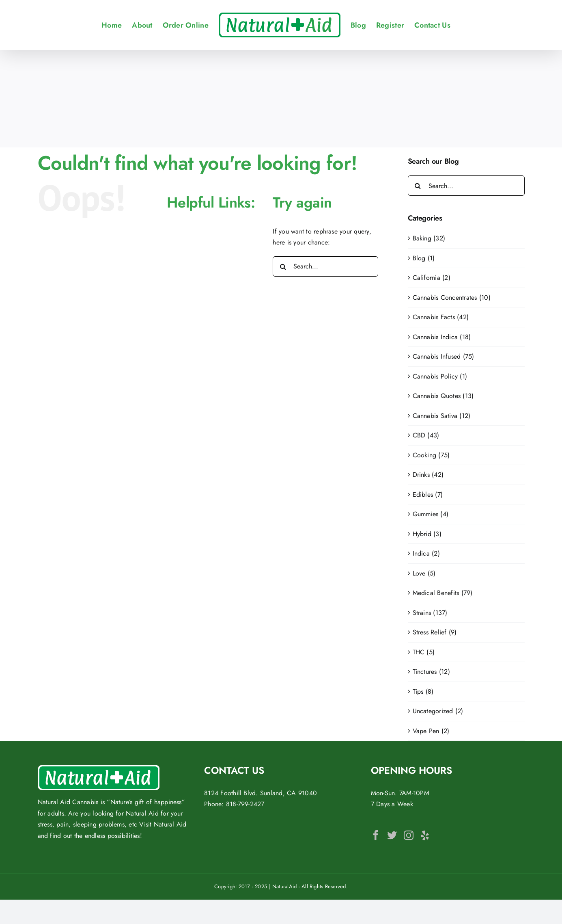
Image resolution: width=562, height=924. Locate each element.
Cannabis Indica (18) (442, 337)
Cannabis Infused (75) (443, 356)
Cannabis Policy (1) (440, 376)
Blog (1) (424, 258)
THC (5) (424, 652)
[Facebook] (376, 835)
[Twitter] (392, 835)
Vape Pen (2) (431, 731)
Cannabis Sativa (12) (442, 415)
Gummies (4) (431, 514)
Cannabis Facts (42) (441, 317)
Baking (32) (429, 238)
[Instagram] (408, 835)
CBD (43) (426, 435)
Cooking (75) (431, 455)
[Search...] (325, 266)
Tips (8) (423, 691)
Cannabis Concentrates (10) (452, 297)
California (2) (431, 277)
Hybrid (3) (427, 534)
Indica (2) (426, 553)
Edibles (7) (428, 494)
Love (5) (424, 573)
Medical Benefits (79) (443, 592)
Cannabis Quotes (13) (443, 395)
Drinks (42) (428, 474)
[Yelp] (425, 835)
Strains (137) (430, 612)
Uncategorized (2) (438, 711)
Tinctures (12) (431, 671)
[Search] (283, 266)
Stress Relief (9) (435, 632)
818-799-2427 (245, 804)
